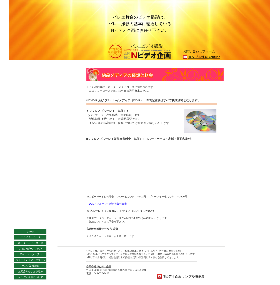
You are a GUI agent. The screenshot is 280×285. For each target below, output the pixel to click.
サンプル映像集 (30, 265)
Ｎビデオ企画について (30, 277)
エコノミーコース (30, 237)
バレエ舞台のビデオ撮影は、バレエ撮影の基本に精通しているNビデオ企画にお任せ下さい (135, 251)
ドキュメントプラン (30, 254)
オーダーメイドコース (30, 242)
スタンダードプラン (30, 248)
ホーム (30, 231)
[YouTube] (185, 57)
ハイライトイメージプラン (30, 260)
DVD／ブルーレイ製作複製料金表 (108, 203)
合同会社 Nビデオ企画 (98, 266)
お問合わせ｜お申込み (30, 271)
